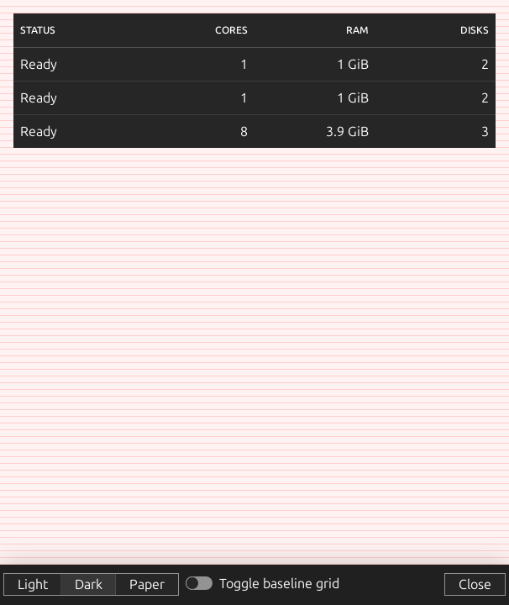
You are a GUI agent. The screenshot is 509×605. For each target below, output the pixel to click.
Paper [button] (147, 584)
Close (475, 584)
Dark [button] (88, 584)
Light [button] (33, 584)
